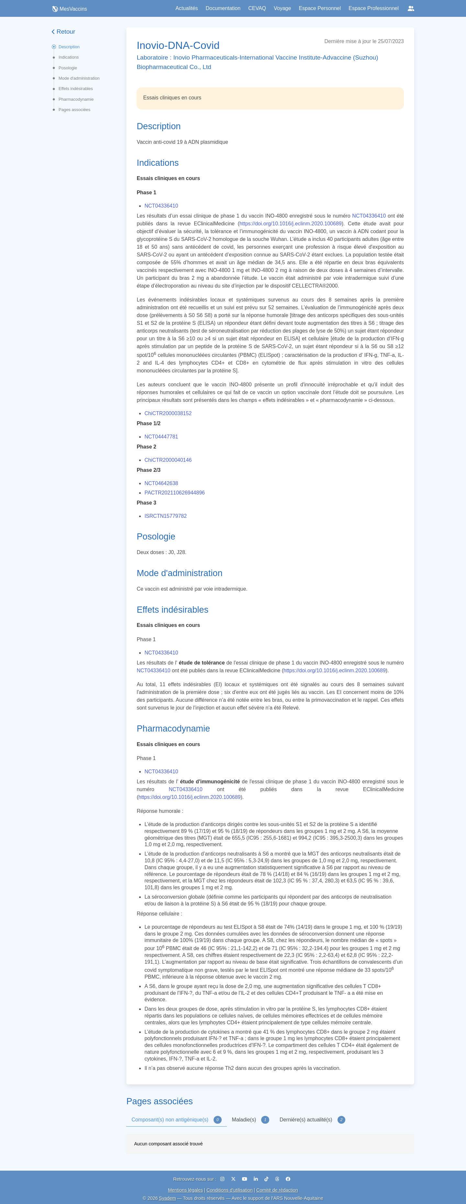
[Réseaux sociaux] (411, 8)
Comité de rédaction (277, 1190)
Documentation (223, 8)
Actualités (186, 8)
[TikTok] (267, 1179)
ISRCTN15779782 (165, 516)
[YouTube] (245, 1179)
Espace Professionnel (374, 8)
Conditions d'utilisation (229, 1190)
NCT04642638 (161, 483)
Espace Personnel (320, 8)
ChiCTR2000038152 (168, 413)
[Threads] (277, 1179)
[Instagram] (223, 1179)
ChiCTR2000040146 (168, 460)
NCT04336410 (161, 206)
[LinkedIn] (256, 1179)
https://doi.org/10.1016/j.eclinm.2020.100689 (290, 223)
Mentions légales (185, 1190)
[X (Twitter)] (233, 1179)
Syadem (167, 1198)
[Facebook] (288, 1179)
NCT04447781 (161, 436)
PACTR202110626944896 (174, 492)
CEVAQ (257, 8)
